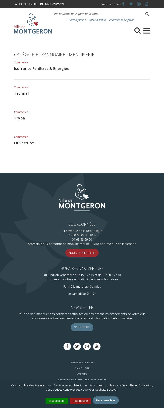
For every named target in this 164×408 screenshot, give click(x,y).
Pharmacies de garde (121, 20)
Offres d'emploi (97, 20)
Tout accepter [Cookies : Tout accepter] (56, 400)
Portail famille (77, 20)
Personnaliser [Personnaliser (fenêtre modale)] (105, 400)
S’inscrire (82, 327)
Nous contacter (52, 4)
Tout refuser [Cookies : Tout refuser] (80, 400)
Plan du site (82, 368)
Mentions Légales (82, 362)
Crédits (82, 374)
